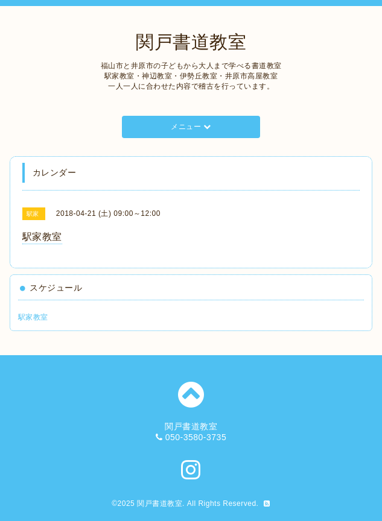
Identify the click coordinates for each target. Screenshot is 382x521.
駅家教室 (33, 317)
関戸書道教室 (191, 42)
